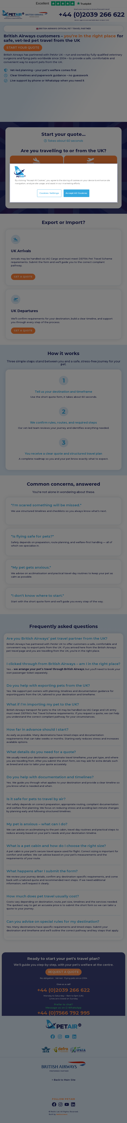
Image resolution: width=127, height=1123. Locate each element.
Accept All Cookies (76, 193)
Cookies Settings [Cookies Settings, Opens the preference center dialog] (49, 193)
